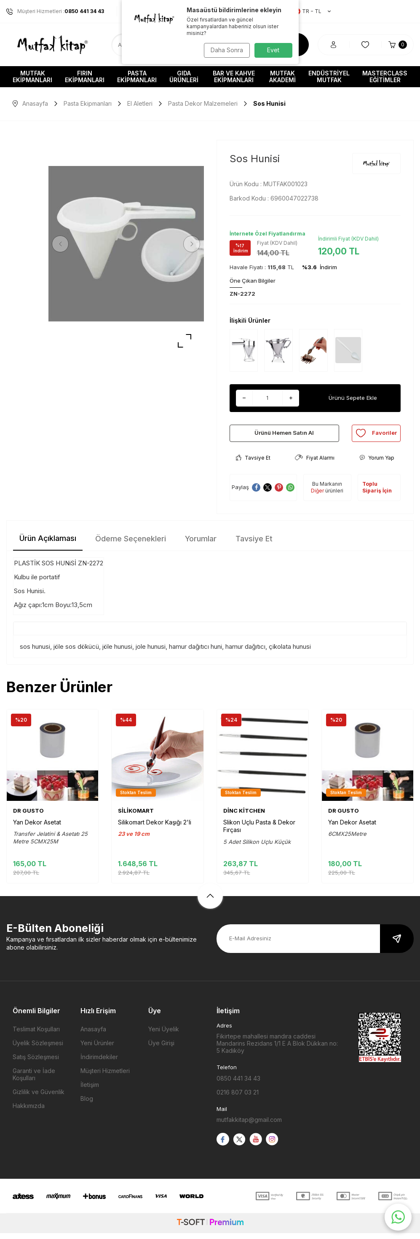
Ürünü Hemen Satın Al (284, 435)
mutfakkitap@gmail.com (249, 1125)
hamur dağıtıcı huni (195, 652)
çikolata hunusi (290, 652)
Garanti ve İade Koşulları (34, 1080)
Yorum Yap (376, 463)
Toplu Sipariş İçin (377, 493)
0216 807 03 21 (238, 1097)
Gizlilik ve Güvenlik (38, 1097)
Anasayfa (30, 103)
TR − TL (312, 11)
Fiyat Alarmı (314, 463)
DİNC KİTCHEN (244, 816)
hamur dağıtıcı (245, 652)
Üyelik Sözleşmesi (38, 1048)
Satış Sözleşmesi (36, 1062)
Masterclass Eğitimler (384, 76)
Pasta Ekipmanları (137, 76)
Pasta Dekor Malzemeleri (203, 103)
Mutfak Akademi (282, 76)
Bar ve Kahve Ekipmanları (234, 76)
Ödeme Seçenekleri (130, 544)
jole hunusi (151, 652)
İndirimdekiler (99, 1062)
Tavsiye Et (253, 463)
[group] (126, 244)
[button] (63, 243)
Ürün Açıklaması (47, 544)
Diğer (317, 496)
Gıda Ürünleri (183, 76)
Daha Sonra (225, 50)
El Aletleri (139, 103)
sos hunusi (35, 652)
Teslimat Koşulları (36, 1034)
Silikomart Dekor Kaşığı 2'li (154, 828)
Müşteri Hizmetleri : (55, 11)
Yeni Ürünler (97, 1048)
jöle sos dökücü (76, 652)
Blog (86, 1104)
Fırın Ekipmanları (84, 76)
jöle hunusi (117, 652)
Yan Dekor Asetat (37, 828)
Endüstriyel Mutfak (329, 76)
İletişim (89, 1090)
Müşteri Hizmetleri (105, 1076)
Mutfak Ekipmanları (32, 76)
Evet (273, 50)
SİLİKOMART (136, 816)
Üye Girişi (161, 1048)
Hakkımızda (29, 1111)
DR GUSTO (28, 816)
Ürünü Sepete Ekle (353, 398)
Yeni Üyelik (163, 1034)
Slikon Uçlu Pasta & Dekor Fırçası (259, 831)
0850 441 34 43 (238, 1083)
